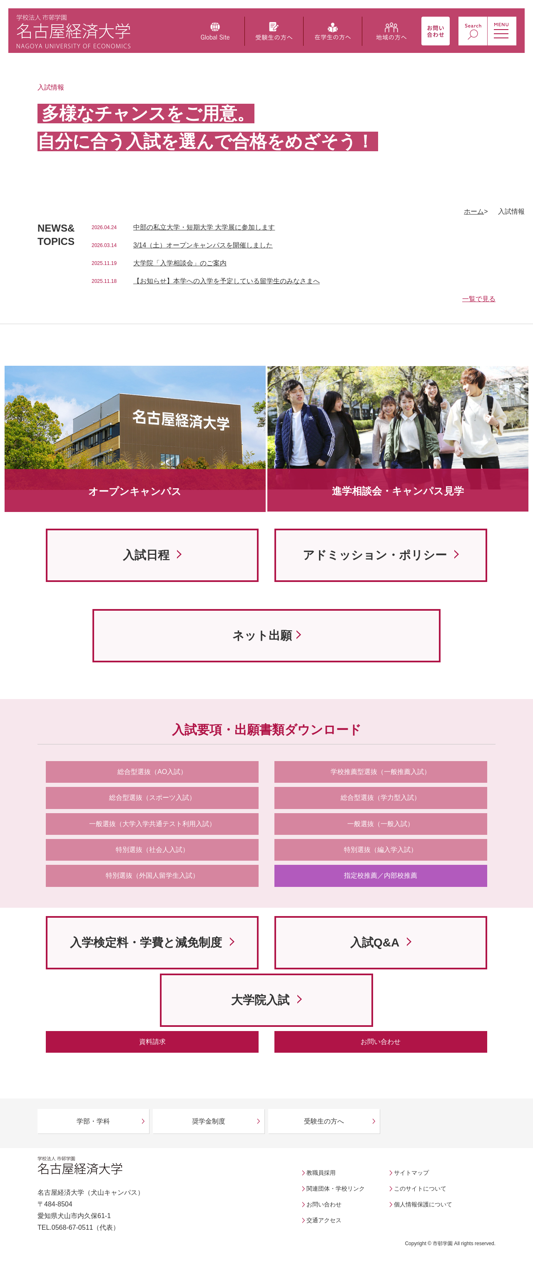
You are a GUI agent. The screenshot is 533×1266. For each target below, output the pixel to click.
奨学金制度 (208, 1121)
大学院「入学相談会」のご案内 (180, 263)
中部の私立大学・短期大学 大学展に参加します (204, 227)
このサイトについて (420, 1188)
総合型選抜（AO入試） (152, 771)
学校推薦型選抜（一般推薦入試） (381, 771)
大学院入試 (262, 1000)
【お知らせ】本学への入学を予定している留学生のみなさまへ (226, 281)
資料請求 (152, 1041)
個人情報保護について (423, 1204)
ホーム (474, 211)
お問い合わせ (381, 1041)
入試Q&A (376, 942)
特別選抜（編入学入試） (380, 849)
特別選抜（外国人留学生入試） (152, 875)
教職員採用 (321, 1172)
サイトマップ (411, 1172)
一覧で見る (479, 298)
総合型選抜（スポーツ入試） (152, 797)
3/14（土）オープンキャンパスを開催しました (203, 245)
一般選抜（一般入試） (380, 823)
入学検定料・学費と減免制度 (147, 942)
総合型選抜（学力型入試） (381, 797)
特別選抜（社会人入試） (152, 849)
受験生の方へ (324, 1121)
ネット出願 (262, 635)
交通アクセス (323, 1220)
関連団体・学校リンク (335, 1188)
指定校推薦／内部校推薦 (380, 875)
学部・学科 (93, 1121)
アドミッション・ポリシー (376, 555)
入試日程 (148, 555)
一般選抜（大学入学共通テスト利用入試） (152, 823)
